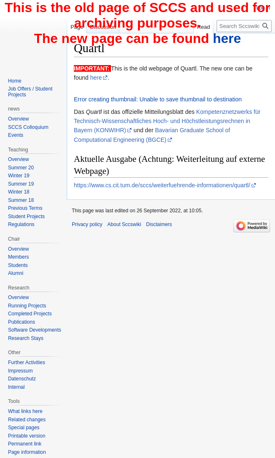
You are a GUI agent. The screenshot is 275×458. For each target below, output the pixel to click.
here (96, 77)
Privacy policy (87, 224)
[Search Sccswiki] (244, 26)
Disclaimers (159, 224)
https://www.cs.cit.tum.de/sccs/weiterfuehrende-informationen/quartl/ (162, 185)
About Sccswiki (124, 224)
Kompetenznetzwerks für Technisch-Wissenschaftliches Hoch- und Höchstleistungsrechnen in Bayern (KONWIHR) (167, 121)
